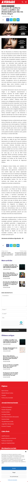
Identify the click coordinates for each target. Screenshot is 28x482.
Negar (14, 472)
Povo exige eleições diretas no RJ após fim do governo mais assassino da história (10, 274)
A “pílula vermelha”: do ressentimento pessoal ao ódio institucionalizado (10, 266)
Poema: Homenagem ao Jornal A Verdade (10, 348)
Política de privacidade (12, 479)
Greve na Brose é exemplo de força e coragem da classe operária (11, 366)
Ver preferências (14, 476)
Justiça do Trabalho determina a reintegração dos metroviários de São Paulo (7, 254)
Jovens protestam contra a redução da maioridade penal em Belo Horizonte (21, 254)
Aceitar (14, 468)
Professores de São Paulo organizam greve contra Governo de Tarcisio (10, 374)
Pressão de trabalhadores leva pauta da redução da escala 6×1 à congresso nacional (10, 283)
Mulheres (3, 6)
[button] (26, 451)
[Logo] (11, 2)
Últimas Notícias (10, 6)
